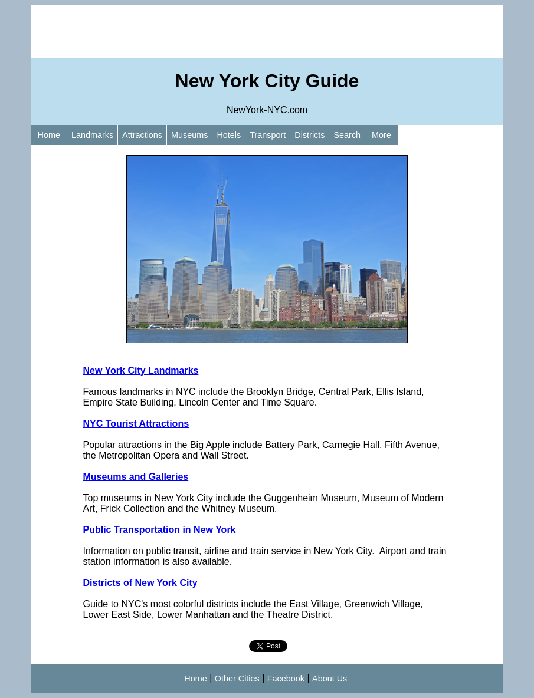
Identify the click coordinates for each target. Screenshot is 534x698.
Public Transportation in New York (159, 530)
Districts (309, 135)
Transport (268, 135)
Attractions (142, 135)
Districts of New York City (140, 583)
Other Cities (237, 678)
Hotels (229, 135)
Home (49, 135)
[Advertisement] (267, 31)
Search (347, 135)
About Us (329, 678)
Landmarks (92, 135)
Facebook (285, 678)
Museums (189, 135)
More (381, 135)
